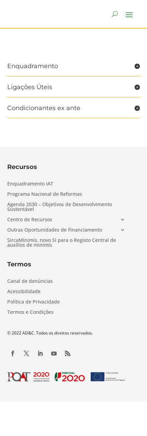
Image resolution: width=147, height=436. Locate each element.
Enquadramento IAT (30, 184)
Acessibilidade (24, 292)
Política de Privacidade (33, 302)
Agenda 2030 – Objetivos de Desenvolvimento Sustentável (59, 207)
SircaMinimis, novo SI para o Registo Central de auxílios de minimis (61, 243)
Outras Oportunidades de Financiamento (54, 230)
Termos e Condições (30, 312)
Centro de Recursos (29, 220)
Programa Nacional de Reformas (44, 194)
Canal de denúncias (30, 281)
